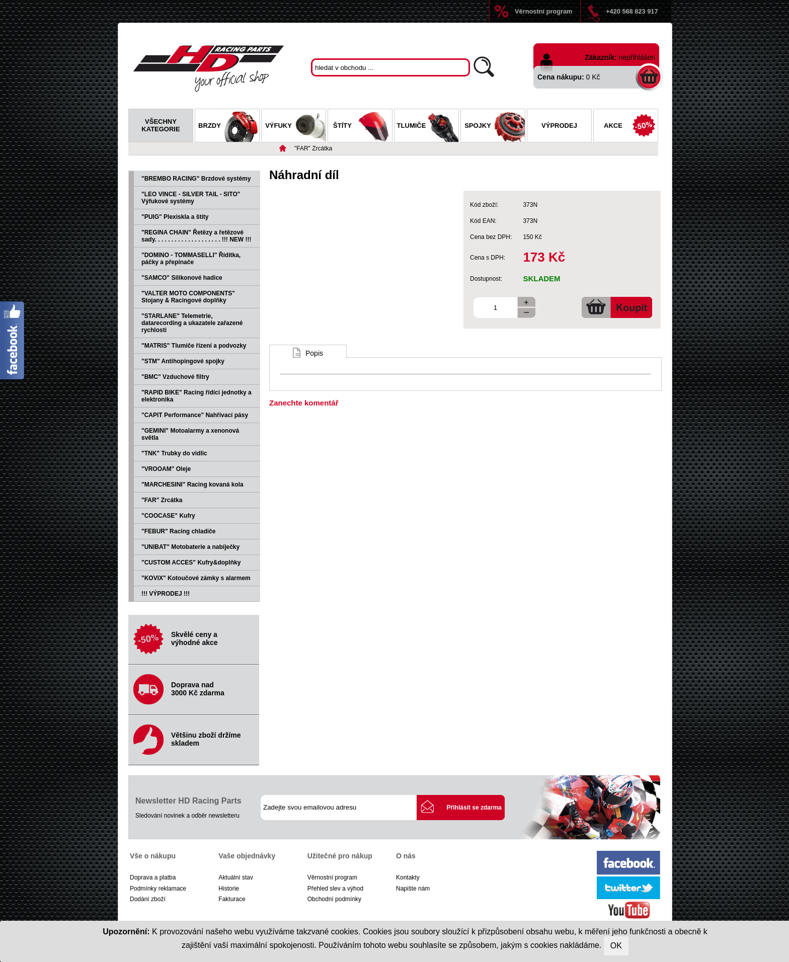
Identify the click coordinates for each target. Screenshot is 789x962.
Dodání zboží (148, 899)
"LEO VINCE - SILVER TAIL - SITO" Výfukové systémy (191, 198)
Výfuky (295, 127)
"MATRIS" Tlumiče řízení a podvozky (194, 345)
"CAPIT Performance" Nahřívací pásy (194, 415)
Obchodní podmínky (334, 899)
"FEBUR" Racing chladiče (178, 531)
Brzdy (228, 127)
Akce (631, 127)
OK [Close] (616, 945)
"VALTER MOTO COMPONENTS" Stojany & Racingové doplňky (188, 297)
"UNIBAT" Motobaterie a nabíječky (190, 546)
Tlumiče (427, 127)
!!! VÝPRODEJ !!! (165, 593)
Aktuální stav (235, 877)
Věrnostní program (543, 11)
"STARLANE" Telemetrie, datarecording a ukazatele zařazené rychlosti (192, 323)
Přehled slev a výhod (335, 888)
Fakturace (231, 899)
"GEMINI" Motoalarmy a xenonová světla (190, 434)
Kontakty (408, 877)
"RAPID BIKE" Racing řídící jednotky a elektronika (196, 396)
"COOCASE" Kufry (168, 515)
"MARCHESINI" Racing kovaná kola (192, 484)
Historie (228, 888)
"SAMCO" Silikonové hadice (181, 277)
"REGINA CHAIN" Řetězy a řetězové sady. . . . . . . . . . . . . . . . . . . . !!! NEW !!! (196, 236)
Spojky (494, 127)
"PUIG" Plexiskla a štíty (174, 216)
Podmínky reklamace (158, 888)
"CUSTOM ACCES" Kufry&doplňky (191, 562)
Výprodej (559, 125)
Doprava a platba (153, 877)
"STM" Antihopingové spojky (182, 361)
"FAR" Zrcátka (313, 148)
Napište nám (413, 888)
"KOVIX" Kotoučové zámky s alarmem (196, 578)
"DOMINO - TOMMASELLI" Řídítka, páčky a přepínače (191, 259)
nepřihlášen (637, 57)
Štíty (362, 127)
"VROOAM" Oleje (166, 468)
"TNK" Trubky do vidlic (174, 453)
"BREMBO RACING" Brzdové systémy (196, 178)
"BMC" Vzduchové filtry (175, 376)
